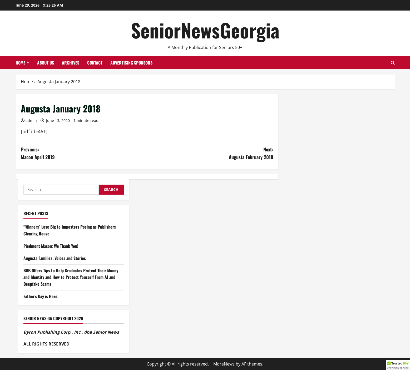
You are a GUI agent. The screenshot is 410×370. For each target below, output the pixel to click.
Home (20, 63)
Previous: (84, 153)
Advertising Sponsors (131, 63)
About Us (45, 63)
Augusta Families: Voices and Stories (54, 258)
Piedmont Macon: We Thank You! (50, 246)
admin (31, 120)
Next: (210, 153)
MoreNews (224, 364)
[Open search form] (393, 63)
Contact (94, 63)
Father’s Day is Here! (40, 296)
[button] (398, 365)
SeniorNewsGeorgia (205, 30)
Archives (70, 63)
